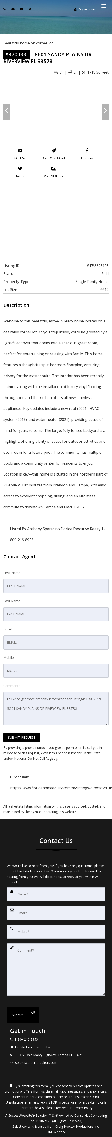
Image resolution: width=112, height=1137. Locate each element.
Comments (11, 685)
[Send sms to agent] (13, 9)
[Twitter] (20, 173)
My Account (85, 9)
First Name (12, 572)
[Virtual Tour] (20, 155)
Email (7, 629)
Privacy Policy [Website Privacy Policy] (82, 1108)
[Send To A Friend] (53, 155)
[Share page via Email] (30, 9)
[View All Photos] (54, 173)
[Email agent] (22, 9)
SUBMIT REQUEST (21, 737)
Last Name (11, 601)
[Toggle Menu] (104, 6)
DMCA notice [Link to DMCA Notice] (56, 1132)
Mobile (8, 657)
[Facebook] (87, 155)
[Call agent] (5, 9)
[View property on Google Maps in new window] (55, 219)
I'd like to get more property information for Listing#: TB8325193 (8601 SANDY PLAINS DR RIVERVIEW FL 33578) (56, 708)
